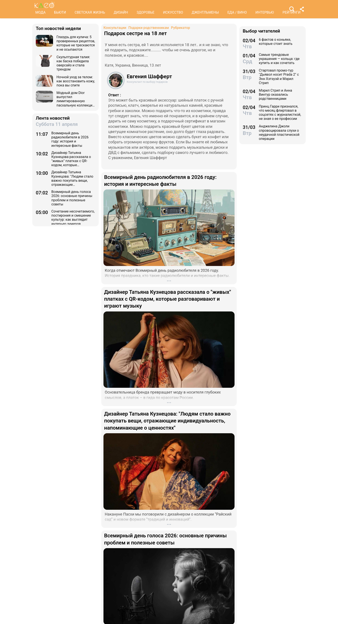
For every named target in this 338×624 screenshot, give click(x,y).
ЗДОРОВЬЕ (146, 12)
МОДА (40, 12)
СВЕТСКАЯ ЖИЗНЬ (90, 12)
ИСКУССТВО (173, 12)
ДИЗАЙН (121, 12)
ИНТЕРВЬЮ (264, 12)
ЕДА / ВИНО (237, 12)
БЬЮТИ (60, 12)
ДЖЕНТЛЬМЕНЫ (205, 12)
